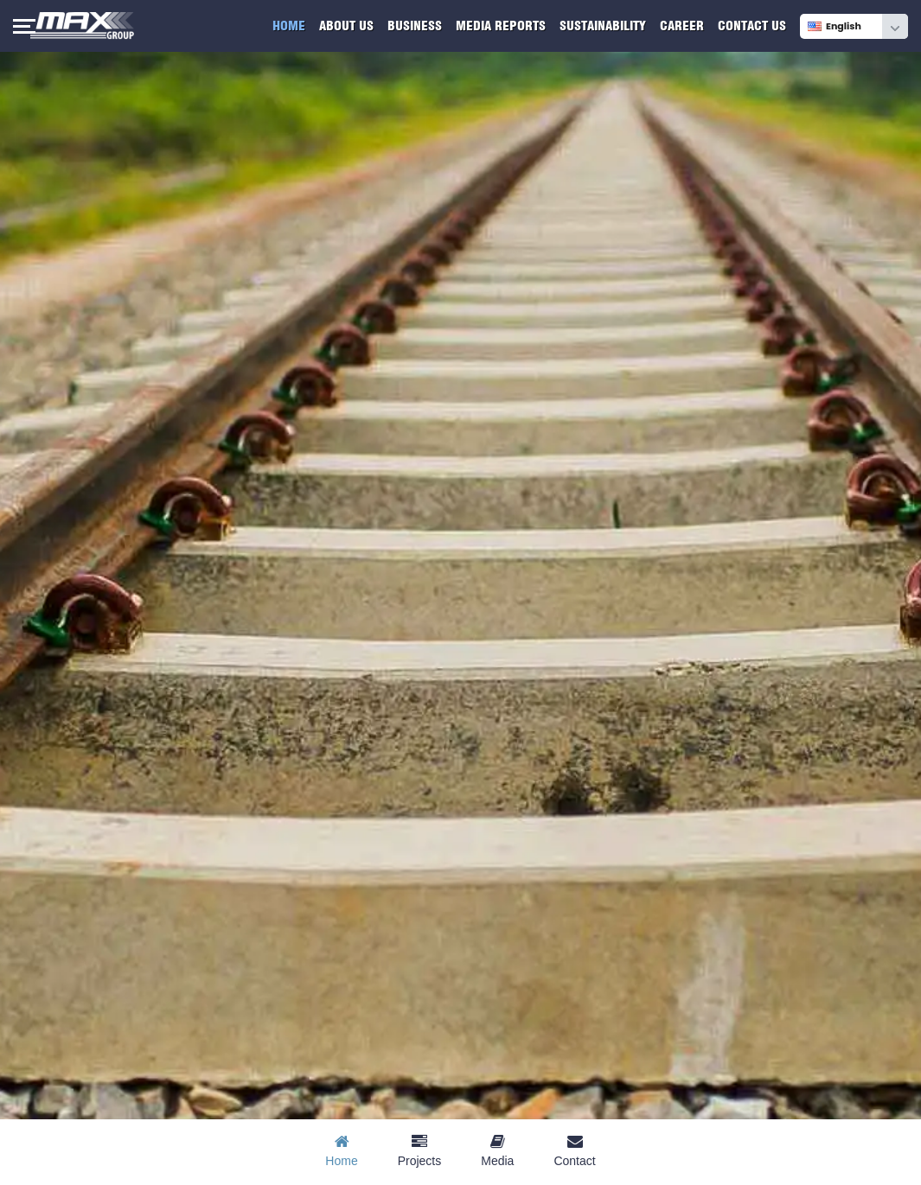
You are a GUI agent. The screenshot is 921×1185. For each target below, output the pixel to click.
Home (288, 26)
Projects (420, 1151)
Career (682, 26)
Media (497, 1151)
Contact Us (752, 26)
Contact (574, 1151)
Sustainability (603, 26)
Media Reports (501, 26)
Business (414, 26)
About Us (346, 26)
